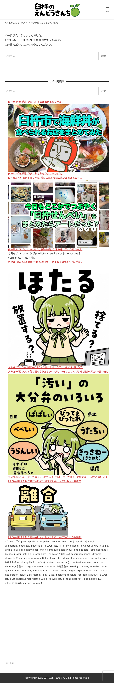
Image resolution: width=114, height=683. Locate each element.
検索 (103, 56)
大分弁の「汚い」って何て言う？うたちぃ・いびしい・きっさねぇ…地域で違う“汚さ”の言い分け (58, 371)
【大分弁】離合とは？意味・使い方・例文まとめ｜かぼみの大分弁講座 (44, 481)
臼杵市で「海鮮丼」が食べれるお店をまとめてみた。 (35, 101)
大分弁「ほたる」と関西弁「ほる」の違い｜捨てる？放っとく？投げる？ (45, 262)
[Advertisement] (57, 625)
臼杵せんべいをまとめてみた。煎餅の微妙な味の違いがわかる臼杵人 (45, 178)
